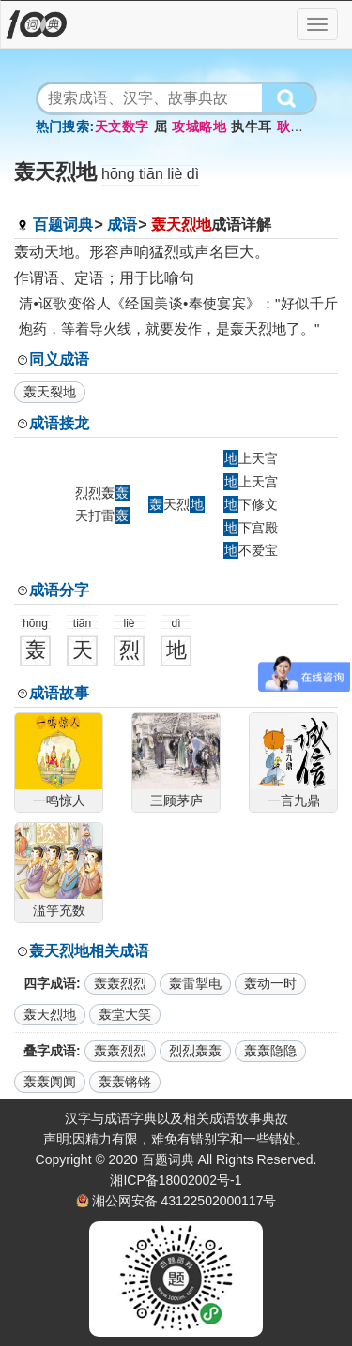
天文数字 (121, 126)
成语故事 (59, 693)
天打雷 (102, 515)
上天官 (250, 458)
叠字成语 (49, 1050)
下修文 (250, 504)
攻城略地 (199, 126)
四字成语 (49, 983)
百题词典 (63, 224)
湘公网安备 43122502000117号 (184, 1200)
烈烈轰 (102, 493)
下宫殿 (250, 527)
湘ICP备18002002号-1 (175, 1180)
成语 (122, 224)
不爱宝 (250, 550)
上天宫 (250, 481)
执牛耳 (251, 126)
